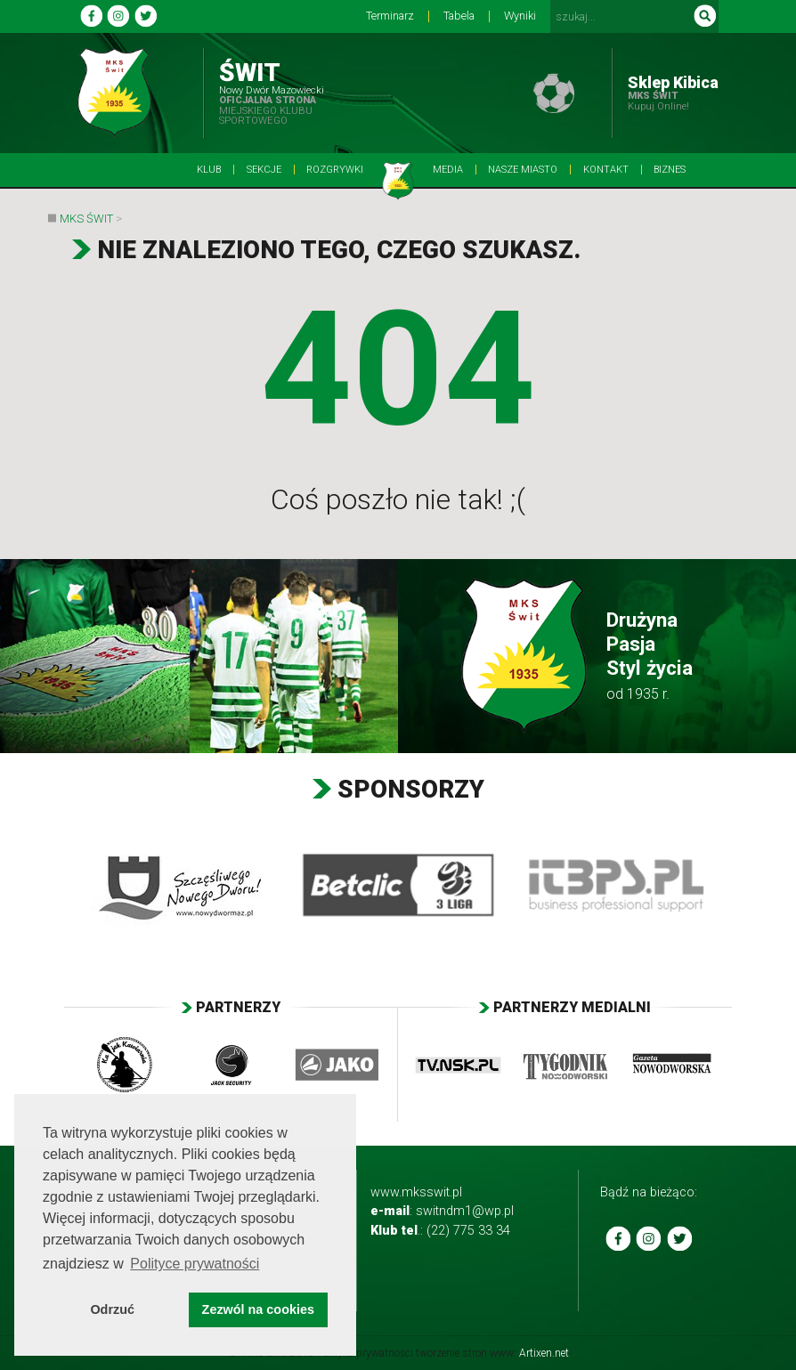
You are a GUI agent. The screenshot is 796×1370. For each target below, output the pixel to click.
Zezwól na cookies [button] (258, 1309)
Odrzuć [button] (112, 1309)
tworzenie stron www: (492, 1353)
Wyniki (520, 16)
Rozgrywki (334, 169)
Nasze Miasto (522, 169)
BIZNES (670, 169)
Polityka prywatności (365, 1353)
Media (448, 169)
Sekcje (264, 169)
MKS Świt (86, 218)
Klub (209, 169)
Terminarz (390, 16)
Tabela (459, 16)
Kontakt (606, 169)
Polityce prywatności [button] (194, 1263)
